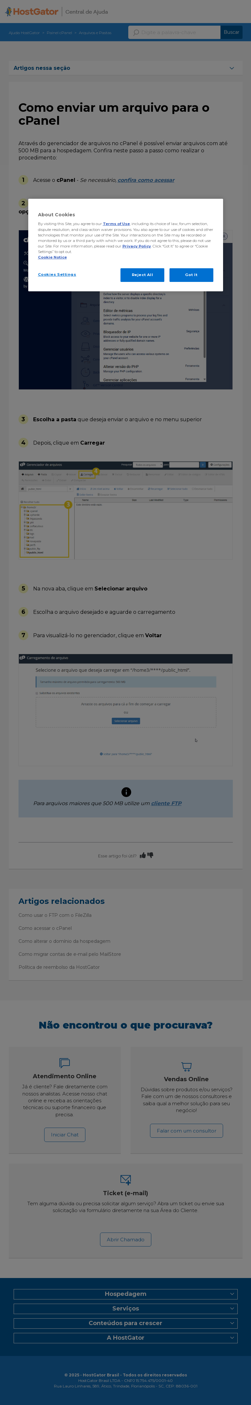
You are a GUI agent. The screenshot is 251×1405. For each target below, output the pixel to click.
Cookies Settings (57, 274)
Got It (191, 274)
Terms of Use (116, 224)
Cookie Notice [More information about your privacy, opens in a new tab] (52, 257)
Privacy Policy (136, 246)
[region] (125, 245)
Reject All (142, 274)
